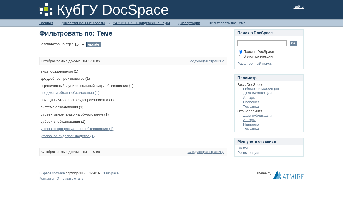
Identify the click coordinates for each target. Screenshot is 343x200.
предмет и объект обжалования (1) (70, 93)
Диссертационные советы (83, 23)
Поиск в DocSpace (256, 51)
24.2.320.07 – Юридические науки (141, 23)
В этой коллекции (256, 56)
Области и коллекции (261, 89)
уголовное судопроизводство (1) (68, 136)
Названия (251, 102)
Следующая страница (206, 61)
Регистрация (248, 153)
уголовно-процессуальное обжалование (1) (77, 129)
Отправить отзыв (70, 179)
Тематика (251, 106)
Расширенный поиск (254, 63)
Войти (299, 7)
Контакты (46, 179)
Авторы (249, 98)
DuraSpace (110, 173)
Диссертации (189, 23)
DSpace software (52, 173)
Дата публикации (257, 93)
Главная (46, 23)
